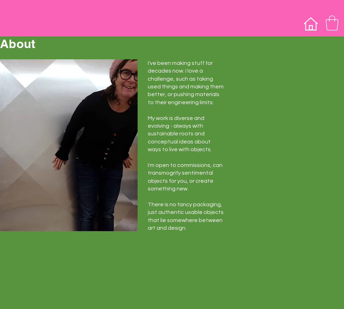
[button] (332, 23)
